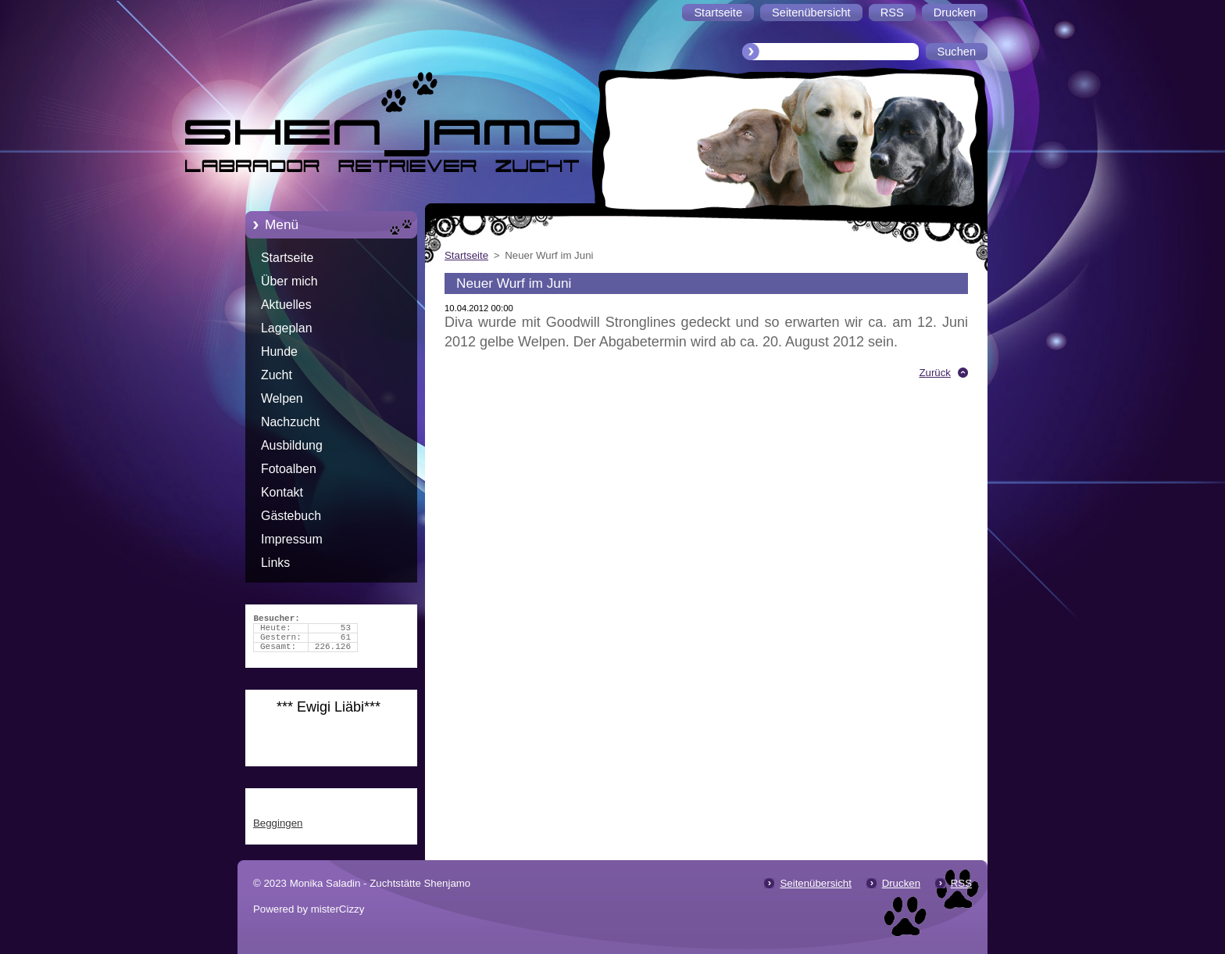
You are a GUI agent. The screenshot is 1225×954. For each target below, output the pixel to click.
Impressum (292, 539)
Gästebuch (291, 515)
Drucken (901, 883)
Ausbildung (292, 445)
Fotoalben (288, 468)
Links (275, 562)
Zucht (276, 375)
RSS (961, 883)
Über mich (289, 281)
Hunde (279, 351)
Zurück (935, 372)
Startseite (287, 257)
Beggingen (277, 823)
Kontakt (282, 492)
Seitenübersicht (815, 883)
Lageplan (286, 328)
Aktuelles (286, 304)
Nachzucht (290, 422)
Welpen (282, 398)
